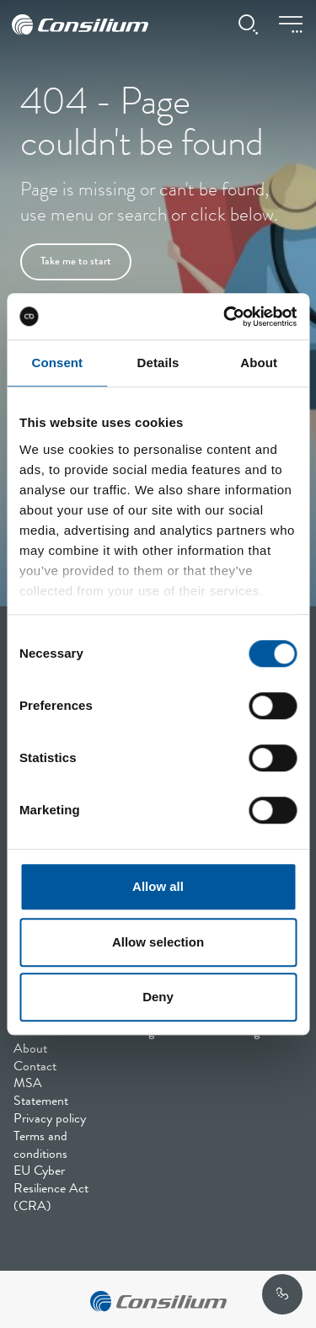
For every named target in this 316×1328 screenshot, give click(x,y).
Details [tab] (158, 362)
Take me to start (75, 262)
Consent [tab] (57, 362)
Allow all (158, 886)
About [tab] (258, 362)
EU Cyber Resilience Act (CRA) (50, 1189)
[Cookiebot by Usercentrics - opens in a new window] (225, 317)
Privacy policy (49, 1120)
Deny (158, 996)
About (30, 1050)
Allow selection (158, 942)
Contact (34, 1068)
